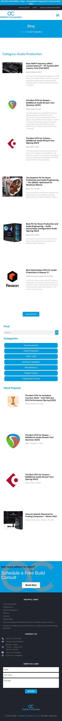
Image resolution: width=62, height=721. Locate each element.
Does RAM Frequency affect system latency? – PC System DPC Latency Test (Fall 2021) (42, 65)
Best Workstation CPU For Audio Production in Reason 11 (41, 271)
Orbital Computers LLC (29, 716)
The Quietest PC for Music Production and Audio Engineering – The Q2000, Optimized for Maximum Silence (42, 181)
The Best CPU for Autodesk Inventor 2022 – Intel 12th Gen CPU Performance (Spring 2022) (40, 397)
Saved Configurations (50, 7)
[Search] (56, 332)
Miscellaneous (31, 367)
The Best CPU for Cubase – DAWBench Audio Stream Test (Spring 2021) (40, 140)
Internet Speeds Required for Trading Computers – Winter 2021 (41, 515)
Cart (34, 7)
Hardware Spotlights (31, 362)
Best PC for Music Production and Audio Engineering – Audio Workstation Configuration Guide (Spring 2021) (42, 227)
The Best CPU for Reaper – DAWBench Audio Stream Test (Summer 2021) (40, 102)
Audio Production (31, 351)
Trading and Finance (31, 379)
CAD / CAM (31, 356)
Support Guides (31, 373)
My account (24, 7)
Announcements (31, 345)
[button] (57, 15)
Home (22, 32)
